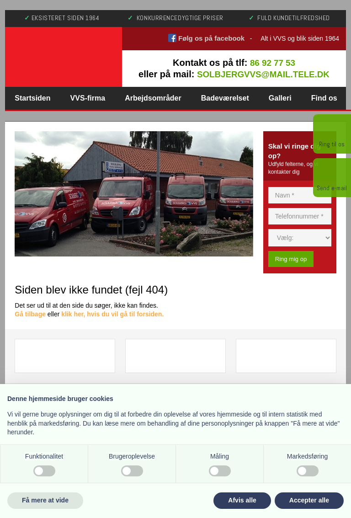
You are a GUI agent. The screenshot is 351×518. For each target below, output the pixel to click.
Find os (324, 98)
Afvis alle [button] (242, 500)
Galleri (280, 98)
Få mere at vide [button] (45, 500)
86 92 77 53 (272, 63)
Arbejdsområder (153, 98)
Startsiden (32, 98)
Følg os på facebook (211, 38)
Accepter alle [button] (309, 500)
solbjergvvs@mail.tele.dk (263, 74)
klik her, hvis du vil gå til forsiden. (112, 314)
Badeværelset (225, 98)
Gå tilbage (30, 314)
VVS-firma (87, 98)
